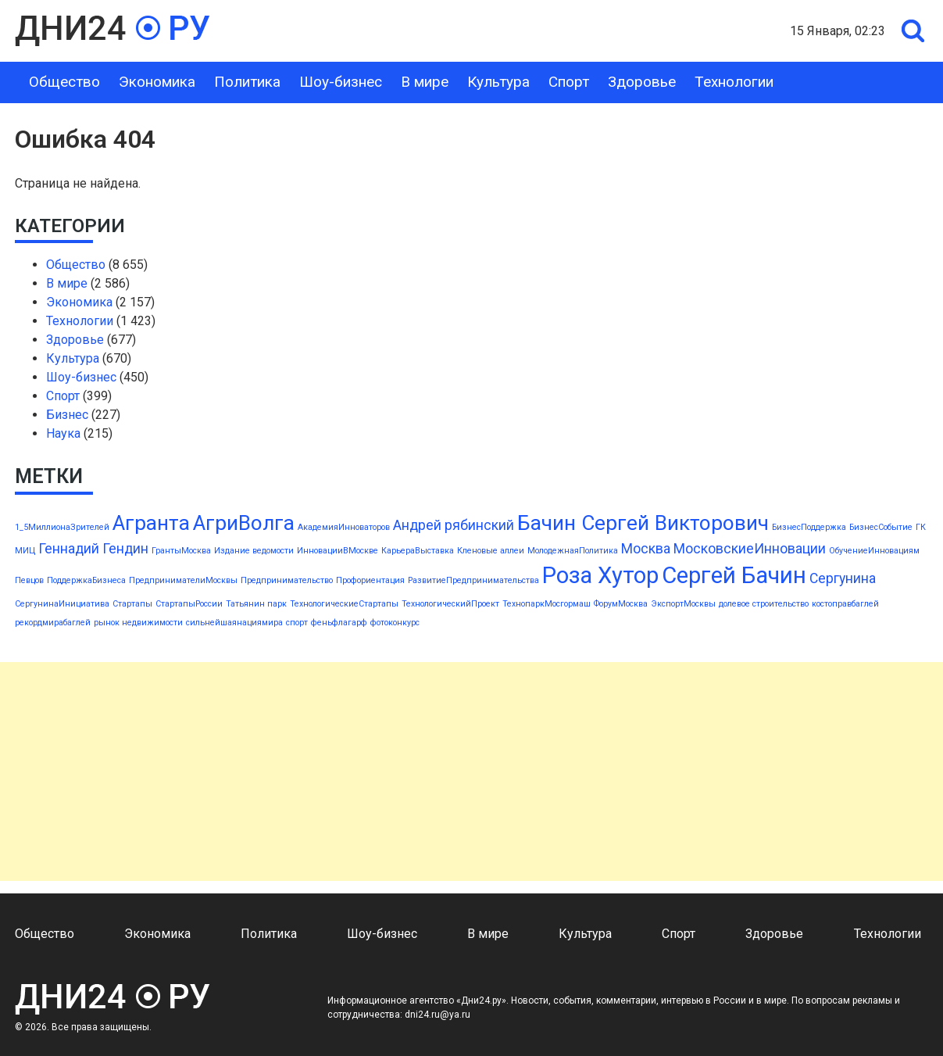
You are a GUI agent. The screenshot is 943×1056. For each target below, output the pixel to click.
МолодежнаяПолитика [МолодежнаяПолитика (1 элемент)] (572, 551)
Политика (247, 82)
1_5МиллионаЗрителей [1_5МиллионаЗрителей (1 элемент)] (62, 527)
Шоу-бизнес (340, 82)
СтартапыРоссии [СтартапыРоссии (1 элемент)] (189, 604)
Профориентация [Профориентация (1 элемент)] (370, 580)
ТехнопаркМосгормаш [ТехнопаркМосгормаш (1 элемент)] (546, 604)
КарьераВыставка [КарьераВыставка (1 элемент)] (417, 551)
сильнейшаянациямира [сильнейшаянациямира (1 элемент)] (234, 622)
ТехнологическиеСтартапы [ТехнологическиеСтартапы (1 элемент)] (344, 604)
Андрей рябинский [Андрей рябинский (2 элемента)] (453, 525)
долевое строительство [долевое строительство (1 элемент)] (764, 604)
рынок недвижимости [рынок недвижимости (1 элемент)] (138, 622)
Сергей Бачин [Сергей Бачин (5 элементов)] (734, 575)
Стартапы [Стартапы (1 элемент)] (132, 604)
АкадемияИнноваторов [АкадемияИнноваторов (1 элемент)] (344, 527)
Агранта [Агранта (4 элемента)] (151, 523)
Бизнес (67, 414)
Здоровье (642, 82)
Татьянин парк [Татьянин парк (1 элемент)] (256, 604)
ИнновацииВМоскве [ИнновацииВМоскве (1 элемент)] (337, 551)
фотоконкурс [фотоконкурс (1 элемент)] (395, 622)
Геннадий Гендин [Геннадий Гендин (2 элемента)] (93, 549)
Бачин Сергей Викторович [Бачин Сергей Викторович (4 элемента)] (643, 523)
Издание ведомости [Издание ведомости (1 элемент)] (254, 551)
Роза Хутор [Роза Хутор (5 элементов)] (600, 575)
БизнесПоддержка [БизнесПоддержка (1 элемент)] (809, 527)
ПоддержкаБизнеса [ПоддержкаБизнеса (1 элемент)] (86, 580)
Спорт (568, 82)
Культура (498, 82)
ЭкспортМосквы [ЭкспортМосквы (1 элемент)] (683, 604)
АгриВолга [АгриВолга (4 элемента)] (244, 523)
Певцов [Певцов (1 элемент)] (29, 580)
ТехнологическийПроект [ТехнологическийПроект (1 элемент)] (450, 604)
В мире (424, 82)
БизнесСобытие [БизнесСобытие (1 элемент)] (881, 527)
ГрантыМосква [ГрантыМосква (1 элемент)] (181, 551)
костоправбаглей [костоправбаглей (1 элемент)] (845, 604)
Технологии (734, 82)
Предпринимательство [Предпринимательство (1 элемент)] (287, 580)
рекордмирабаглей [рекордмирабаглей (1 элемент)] (53, 622)
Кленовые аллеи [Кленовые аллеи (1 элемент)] (490, 551)
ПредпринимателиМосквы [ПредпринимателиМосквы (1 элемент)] (183, 580)
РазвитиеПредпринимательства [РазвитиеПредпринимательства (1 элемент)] (473, 580)
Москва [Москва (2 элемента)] (645, 549)
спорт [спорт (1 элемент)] (297, 622)
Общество (64, 82)
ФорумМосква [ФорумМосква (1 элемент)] (621, 604)
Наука (63, 433)
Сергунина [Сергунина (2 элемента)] (842, 578)
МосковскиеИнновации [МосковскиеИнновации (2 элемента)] (749, 549)
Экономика (157, 82)
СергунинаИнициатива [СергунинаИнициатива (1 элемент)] (62, 604)
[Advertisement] (469, 771)
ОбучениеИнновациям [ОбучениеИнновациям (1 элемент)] (874, 551)
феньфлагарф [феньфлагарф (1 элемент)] (339, 622)
